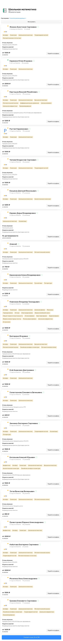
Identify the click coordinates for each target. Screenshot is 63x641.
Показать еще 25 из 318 (31, 637)
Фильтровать (31, 21)
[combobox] (18, 18)
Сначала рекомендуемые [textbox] (17, 18)
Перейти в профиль (53, 53)
